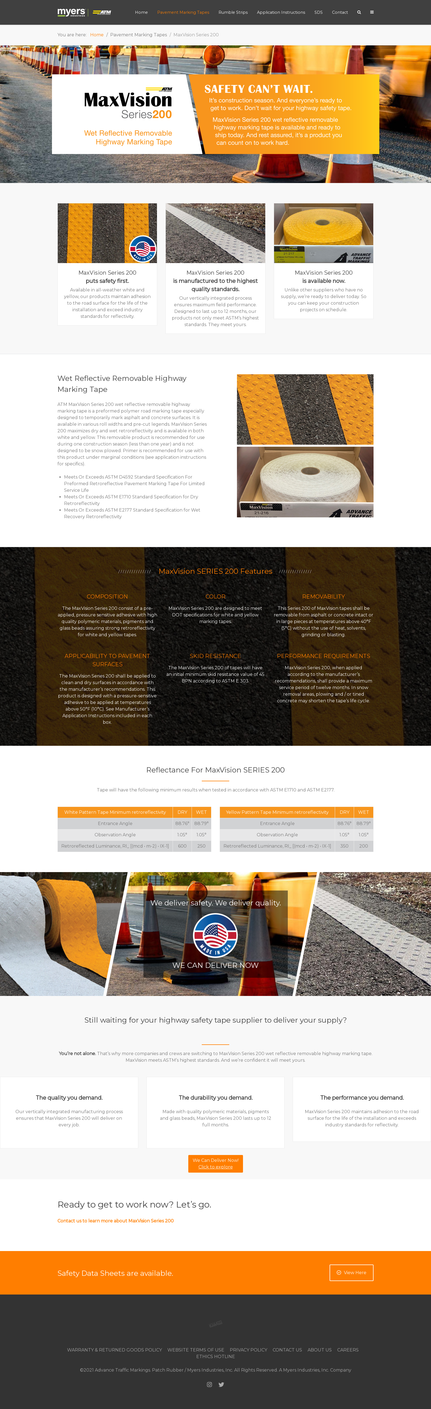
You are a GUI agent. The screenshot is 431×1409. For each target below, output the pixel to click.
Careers (348, 1350)
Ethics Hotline (215, 1356)
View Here (351, 1272)
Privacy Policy (248, 1350)
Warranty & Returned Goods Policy (114, 1350)
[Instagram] (209, 1384)
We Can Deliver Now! (216, 1164)
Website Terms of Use (195, 1350)
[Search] (359, 12)
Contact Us (287, 1350)
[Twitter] (221, 1384)
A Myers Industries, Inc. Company (315, 1370)
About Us (320, 1350)
